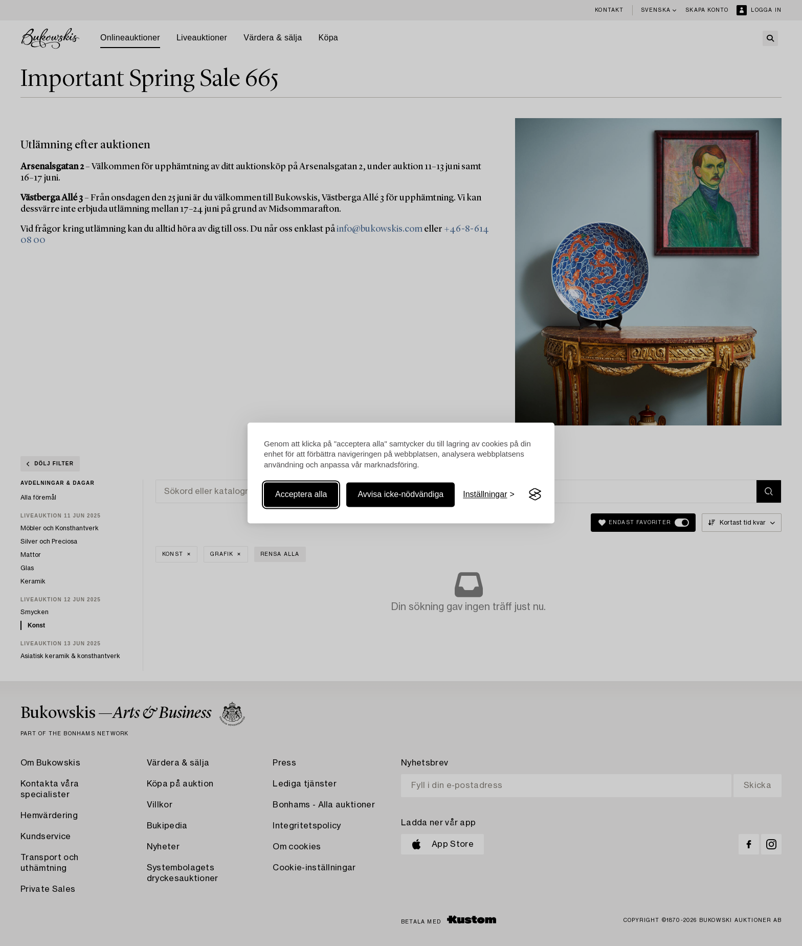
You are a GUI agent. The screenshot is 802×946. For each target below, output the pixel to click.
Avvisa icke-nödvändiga (400, 494)
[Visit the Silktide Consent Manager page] (535, 494)
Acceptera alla (301, 494)
